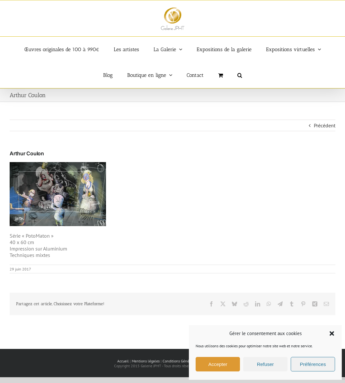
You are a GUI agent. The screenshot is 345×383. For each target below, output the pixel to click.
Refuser (265, 364)
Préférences (313, 364)
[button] (332, 333)
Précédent (324, 125)
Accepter (217, 364)
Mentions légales (146, 361)
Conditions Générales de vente (187, 361)
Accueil (123, 361)
